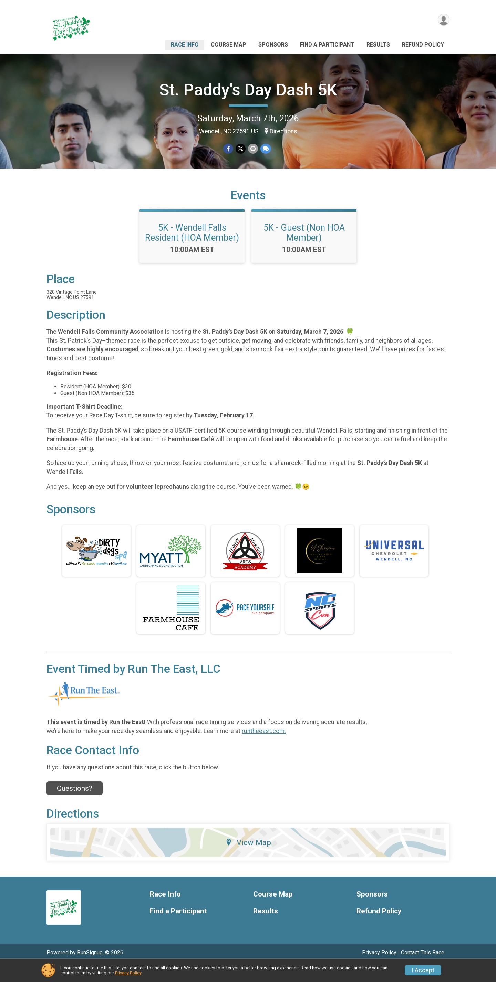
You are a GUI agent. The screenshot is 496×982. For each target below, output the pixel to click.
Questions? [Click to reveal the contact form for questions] (74, 805)
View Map (248, 858)
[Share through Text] (265, 149)
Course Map (228, 44)
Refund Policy (423, 44)
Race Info (185, 44)
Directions (283, 131)
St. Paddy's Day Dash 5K (248, 90)
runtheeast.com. (264, 747)
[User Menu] (443, 20)
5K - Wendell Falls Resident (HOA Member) (192, 249)
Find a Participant (327, 44)
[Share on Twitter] (241, 149)
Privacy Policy (128, 972)
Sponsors (273, 44)
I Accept (423, 970)
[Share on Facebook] (229, 149)
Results (378, 44)
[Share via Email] (253, 149)
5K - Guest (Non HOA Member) (304, 249)
